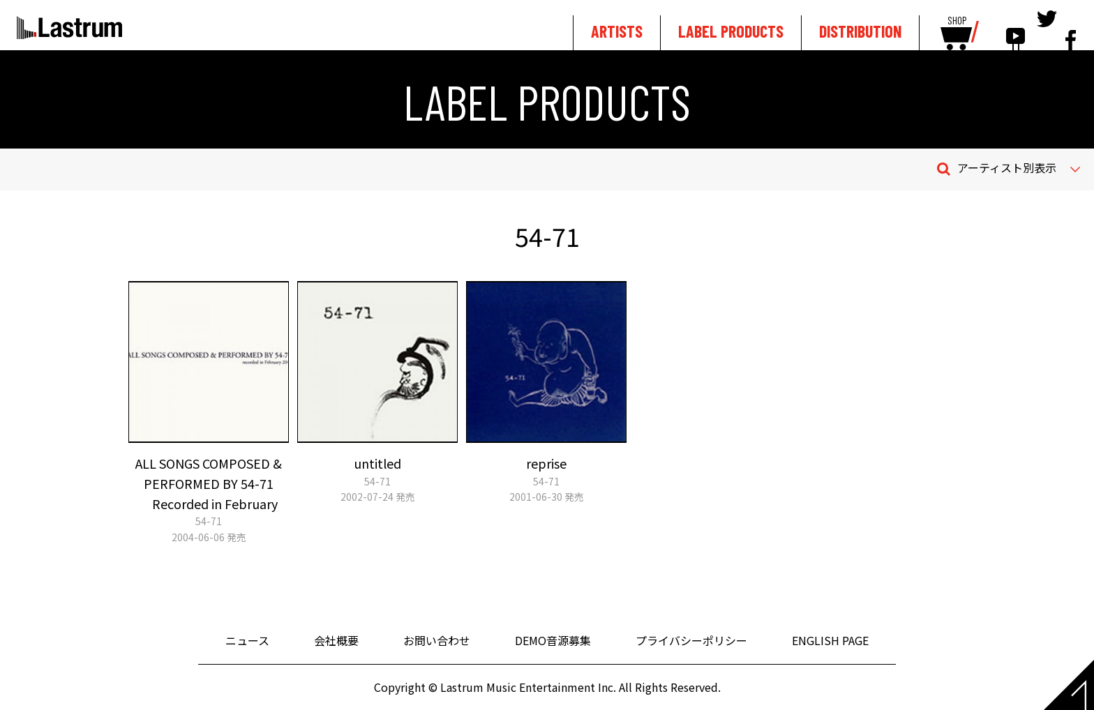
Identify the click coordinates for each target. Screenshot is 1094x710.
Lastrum (69, 27)
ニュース (247, 640)
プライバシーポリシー (691, 640)
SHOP (956, 21)
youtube (1015, 29)
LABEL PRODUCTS (731, 31)
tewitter (1047, 29)
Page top (1069, 685)
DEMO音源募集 (553, 640)
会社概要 (336, 640)
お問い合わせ (436, 640)
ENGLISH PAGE (830, 640)
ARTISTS (617, 31)
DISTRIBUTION (860, 31)
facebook (1071, 29)
